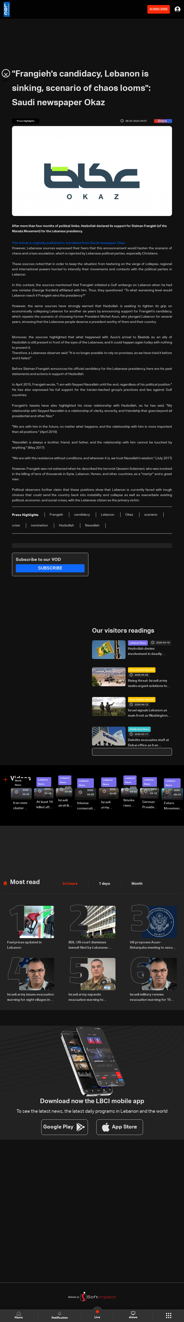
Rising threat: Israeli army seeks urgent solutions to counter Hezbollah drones (148, 683)
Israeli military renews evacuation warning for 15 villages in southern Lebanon (152, 996)
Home (19, 1315)
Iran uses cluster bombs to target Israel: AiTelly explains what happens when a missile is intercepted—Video (22, 805)
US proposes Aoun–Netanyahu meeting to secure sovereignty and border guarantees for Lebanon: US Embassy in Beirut (153, 945)
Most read (25, 882)
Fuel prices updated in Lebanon (24, 944)
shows (133, 1315)
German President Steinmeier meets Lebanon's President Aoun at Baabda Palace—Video (150, 804)
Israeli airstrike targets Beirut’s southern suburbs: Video (65, 803)
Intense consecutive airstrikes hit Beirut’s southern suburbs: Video (86, 806)
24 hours (69, 883)
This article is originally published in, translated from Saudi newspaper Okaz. (69, 243)
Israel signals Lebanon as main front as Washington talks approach (147, 713)
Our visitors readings (123, 631)
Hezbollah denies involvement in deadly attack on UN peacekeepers (150, 651)
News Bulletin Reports (142, 670)
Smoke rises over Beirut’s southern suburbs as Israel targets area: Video (130, 803)
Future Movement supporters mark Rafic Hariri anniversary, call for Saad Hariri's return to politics (173, 806)
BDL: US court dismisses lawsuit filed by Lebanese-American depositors (89, 945)
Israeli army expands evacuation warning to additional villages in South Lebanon (89, 996)
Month (135, 883)
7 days (103, 883)
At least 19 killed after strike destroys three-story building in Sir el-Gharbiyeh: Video (44, 805)
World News (18, 782)
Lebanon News (138, 643)
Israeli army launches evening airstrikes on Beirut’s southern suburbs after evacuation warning (110, 805)
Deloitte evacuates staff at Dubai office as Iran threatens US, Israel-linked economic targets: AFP (148, 743)
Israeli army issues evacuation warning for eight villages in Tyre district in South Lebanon (30, 996)
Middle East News (139, 729)
